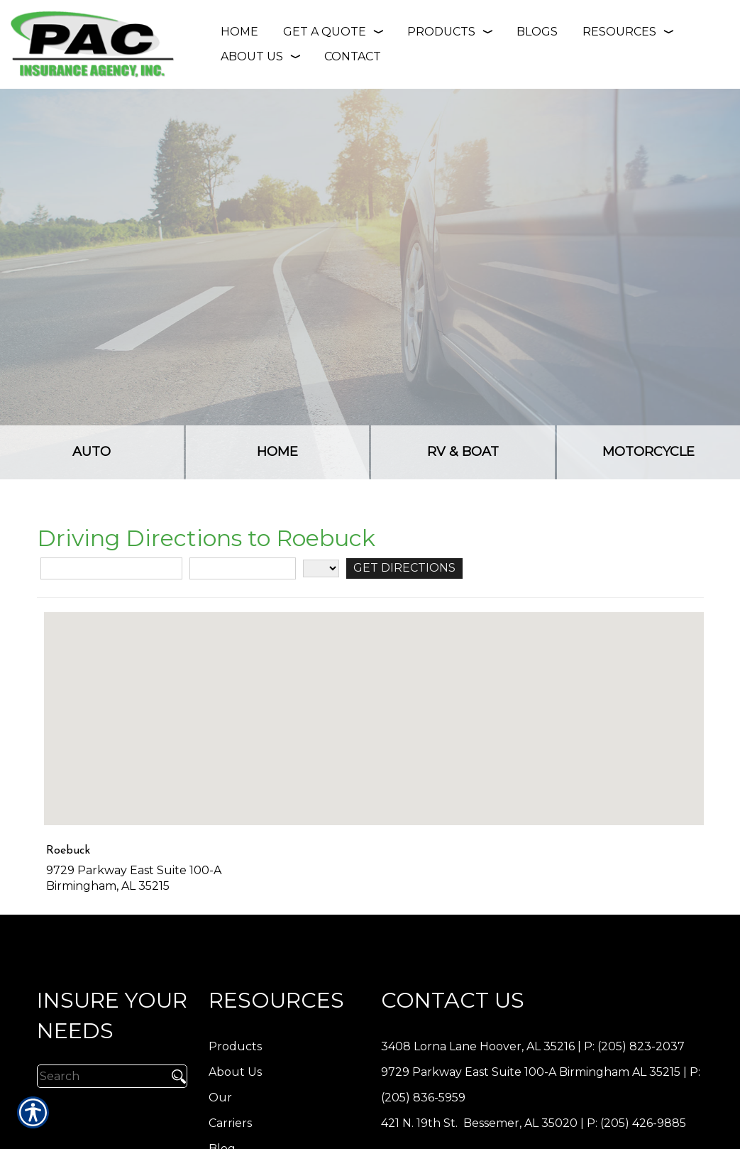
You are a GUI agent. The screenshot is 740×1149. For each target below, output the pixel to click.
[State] (321, 568)
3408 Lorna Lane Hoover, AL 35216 (478, 1046)
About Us (235, 1072)
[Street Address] (111, 568)
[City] (242, 568)
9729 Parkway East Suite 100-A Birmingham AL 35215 (530, 1072)
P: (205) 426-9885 (636, 1123)
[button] (374, 705)
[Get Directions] (404, 568)
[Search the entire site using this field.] (101, 1076)
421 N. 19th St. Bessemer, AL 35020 (479, 1123)
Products (235, 1046)
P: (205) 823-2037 (634, 1046)
